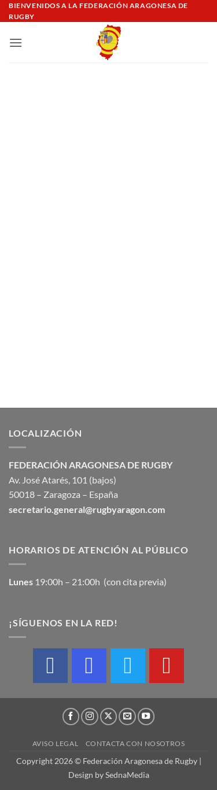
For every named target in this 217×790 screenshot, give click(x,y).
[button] (16, 42)
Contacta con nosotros (135, 743)
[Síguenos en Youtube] (146, 716)
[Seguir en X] (108, 716)
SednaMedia (127, 775)
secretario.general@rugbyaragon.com (87, 509)
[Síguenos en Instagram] (89, 716)
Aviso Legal (55, 743)
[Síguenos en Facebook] (71, 716)
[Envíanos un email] (127, 716)
